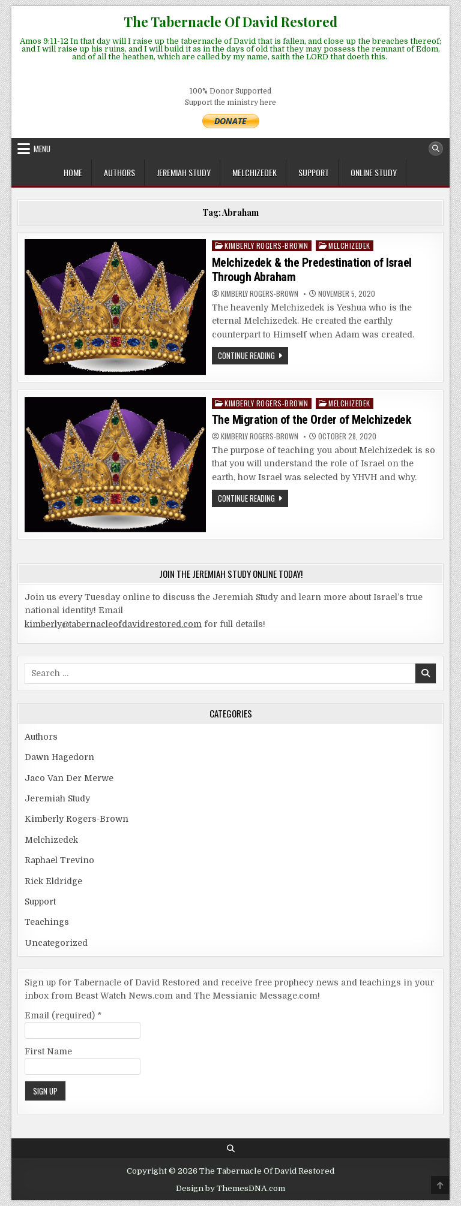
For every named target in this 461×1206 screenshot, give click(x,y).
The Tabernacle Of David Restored (230, 22)
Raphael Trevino (59, 860)
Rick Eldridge (53, 881)
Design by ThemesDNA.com (230, 1188)
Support (313, 172)
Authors (119, 172)
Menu (42, 149)
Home (73, 172)
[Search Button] (436, 148)
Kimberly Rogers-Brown (266, 245)
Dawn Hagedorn (59, 757)
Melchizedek (254, 172)
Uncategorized (56, 943)
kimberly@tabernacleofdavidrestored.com (113, 624)
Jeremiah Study (184, 172)
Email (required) (63, 1015)
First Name (48, 1051)
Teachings (47, 922)
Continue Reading (253, 356)
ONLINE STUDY (374, 172)
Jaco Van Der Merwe (69, 778)
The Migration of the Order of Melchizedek (312, 419)
